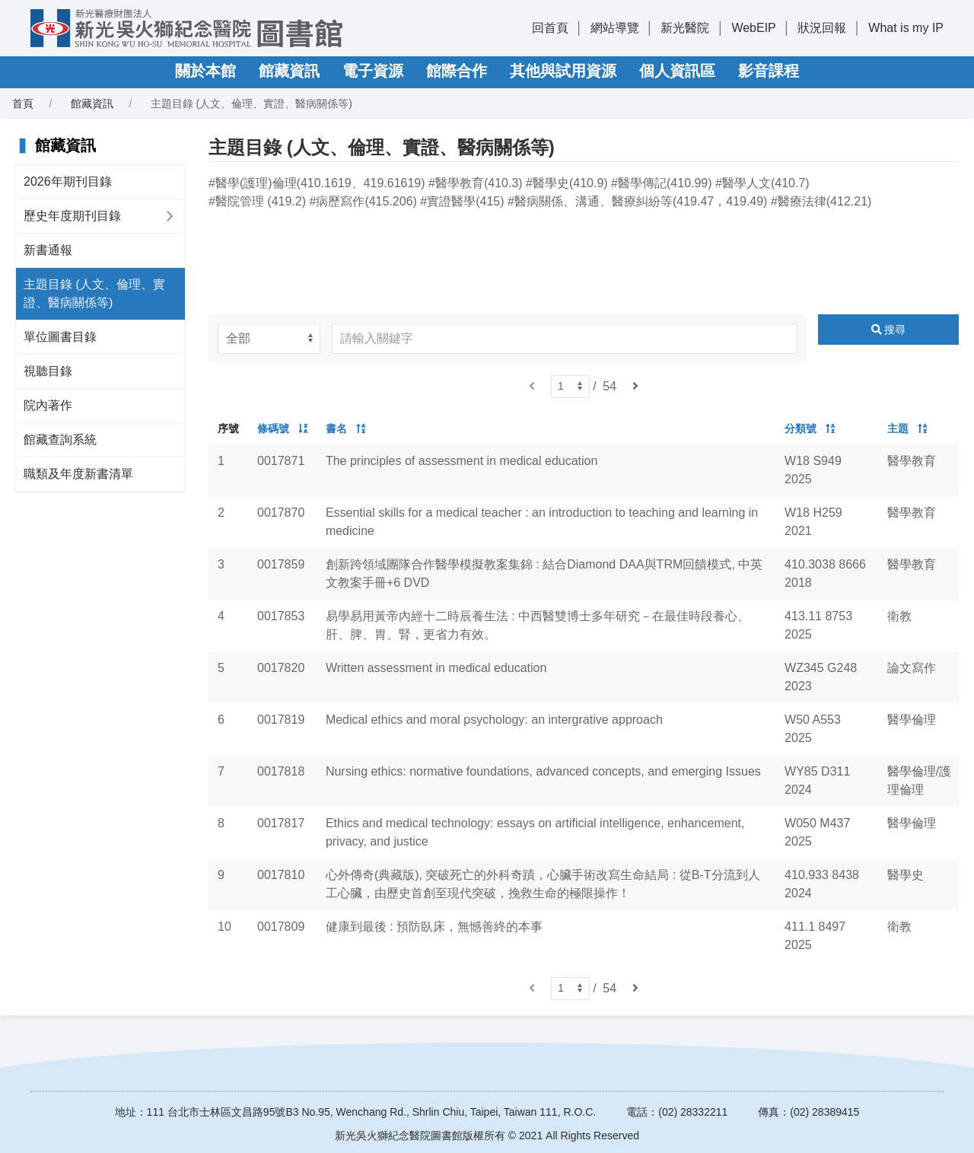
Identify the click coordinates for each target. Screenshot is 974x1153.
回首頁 (550, 27)
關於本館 (205, 70)
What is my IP (906, 27)
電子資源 (372, 70)
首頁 (22, 103)
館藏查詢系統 (60, 439)
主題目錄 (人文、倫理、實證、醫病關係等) (94, 293)
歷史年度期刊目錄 (72, 215)
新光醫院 (684, 27)
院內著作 (48, 405)
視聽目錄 (48, 371)
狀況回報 (821, 27)
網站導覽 (614, 27)
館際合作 (456, 70)
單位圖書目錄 (60, 336)
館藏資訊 (289, 70)
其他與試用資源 (563, 70)
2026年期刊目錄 (68, 181)
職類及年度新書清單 (78, 473)
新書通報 (48, 250)
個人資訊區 (677, 70)
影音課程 (768, 70)
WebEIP (753, 27)
